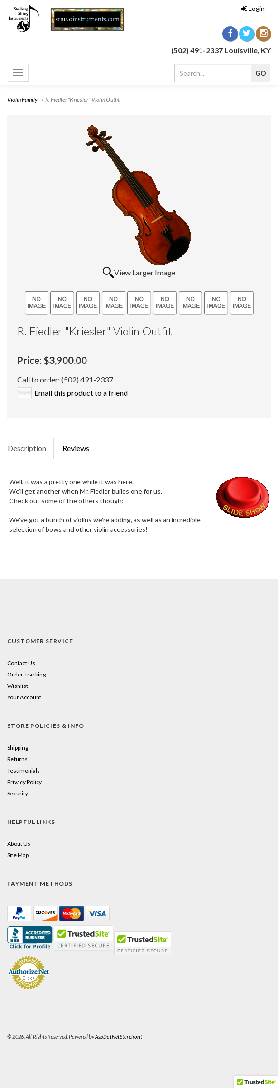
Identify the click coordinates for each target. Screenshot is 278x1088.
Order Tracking (26, 674)
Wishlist (17, 685)
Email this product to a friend (81, 392)
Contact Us (21, 663)
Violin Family (22, 99)
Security (17, 793)
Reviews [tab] (75, 447)
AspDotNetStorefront (118, 1036)
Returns (17, 759)
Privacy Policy (24, 781)
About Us (18, 843)
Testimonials (23, 770)
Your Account (24, 697)
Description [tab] (27, 447)
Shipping (17, 747)
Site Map (18, 855)
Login (253, 8)
